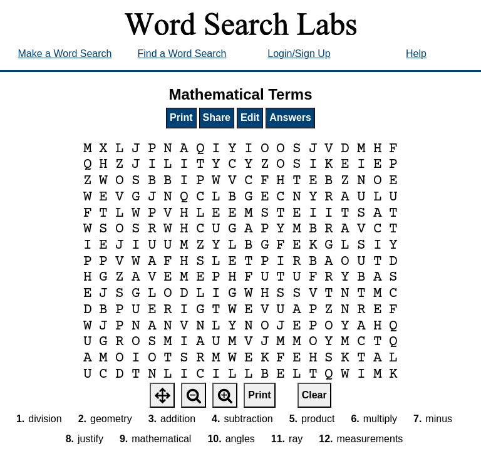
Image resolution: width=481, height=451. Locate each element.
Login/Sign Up (299, 53)
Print (181, 117)
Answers (290, 117)
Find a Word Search (182, 53)
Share (216, 117)
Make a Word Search (65, 53)
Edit (249, 117)
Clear (314, 395)
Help (416, 53)
